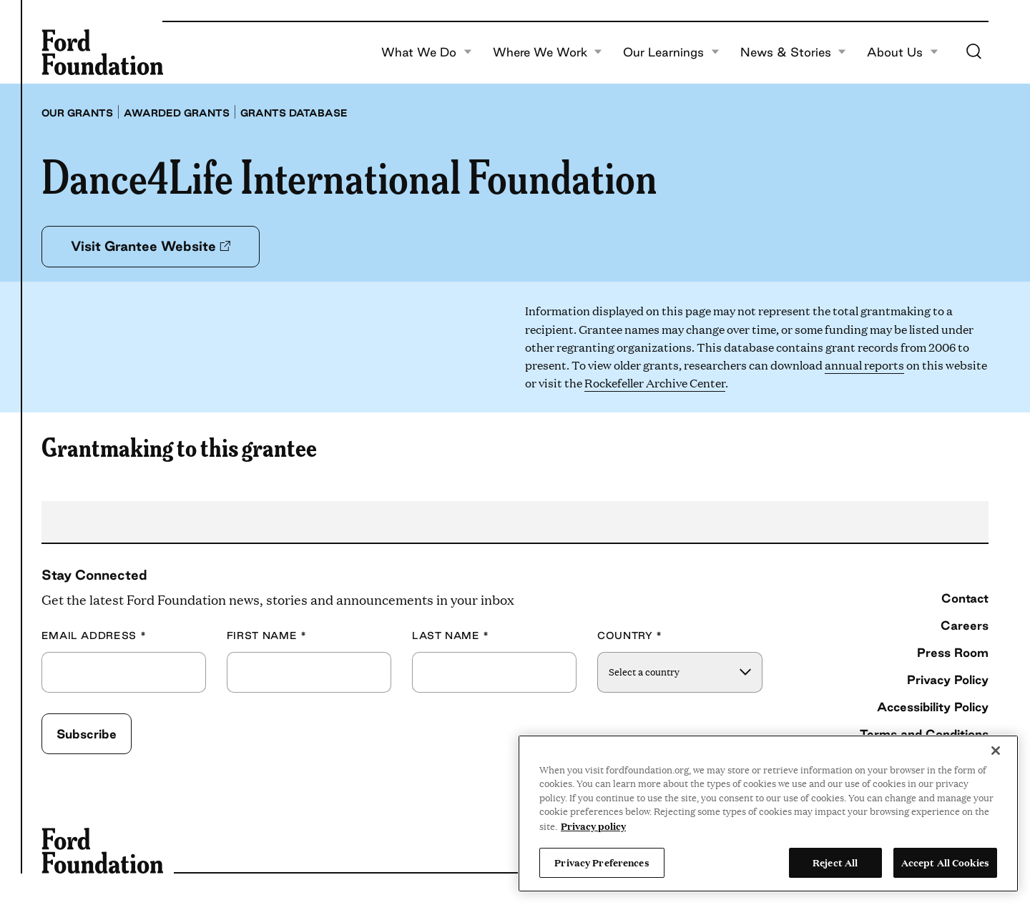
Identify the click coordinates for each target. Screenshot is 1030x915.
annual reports (864, 365)
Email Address (94, 635)
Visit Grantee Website (150, 246)
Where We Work (548, 52)
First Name (267, 635)
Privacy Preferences (601, 862)
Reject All (835, 862)
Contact (965, 598)
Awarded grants (177, 113)
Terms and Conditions (924, 734)
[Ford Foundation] (102, 52)
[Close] (995, 750)
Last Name (450, 635)
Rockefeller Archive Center (654, 383)
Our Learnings (671, 52)
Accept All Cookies (945, 862)
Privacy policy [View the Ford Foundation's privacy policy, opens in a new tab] (593, 825)
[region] (768, 813)
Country (629, 635)
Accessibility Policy (933, 706)
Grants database (294, 113)
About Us (902, 52)
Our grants (77, 113)
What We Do (426, 52)
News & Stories (793, 52)
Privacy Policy (948, 679)
